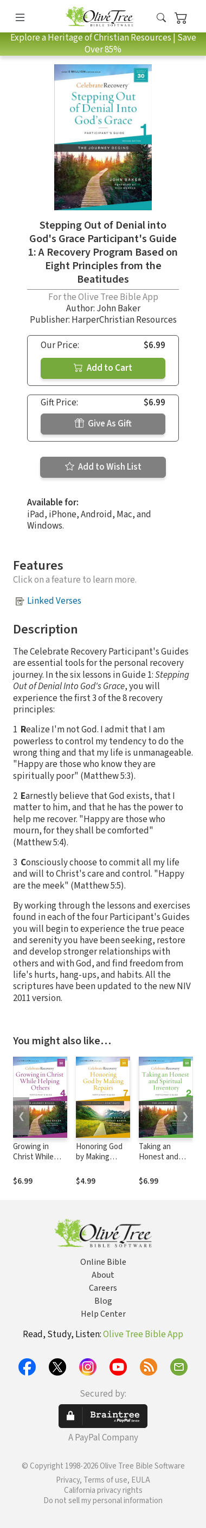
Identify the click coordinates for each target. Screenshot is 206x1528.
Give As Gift (103, 423)
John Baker (118, 308)
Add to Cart (103, 368)
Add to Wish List (103, 467)
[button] (161, 18)
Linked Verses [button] (54, 601)
